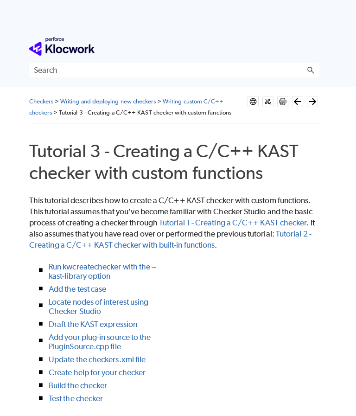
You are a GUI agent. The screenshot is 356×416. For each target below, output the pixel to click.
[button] (310, 70)
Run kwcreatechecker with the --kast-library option (102, 271)
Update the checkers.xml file (97, 359)
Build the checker (78, 385)
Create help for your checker (97, 372)
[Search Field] (174, 70)
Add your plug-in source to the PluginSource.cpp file (100, 342)
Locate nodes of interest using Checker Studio (98, 306)
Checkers (41, 101)
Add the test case (77, 289)
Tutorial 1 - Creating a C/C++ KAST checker (232, 222)
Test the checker (76, 398)
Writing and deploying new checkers (108, 101)
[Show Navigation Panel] (314, 46)
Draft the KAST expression (93, 324)
